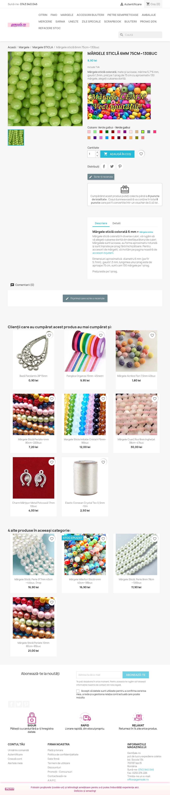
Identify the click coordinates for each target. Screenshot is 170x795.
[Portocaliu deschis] (131, 138)
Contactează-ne (57, 776)
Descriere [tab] (101, 223)
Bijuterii (131, 21)
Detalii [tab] (117, 223)
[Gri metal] (149, 132)
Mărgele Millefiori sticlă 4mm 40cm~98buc (85, 581)
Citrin (43, 15)
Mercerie (45, 21)
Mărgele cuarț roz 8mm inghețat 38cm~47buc (136, 441)
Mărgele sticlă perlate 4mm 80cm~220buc (33, 441)
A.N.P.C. (52, 780)
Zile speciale (91, 21)
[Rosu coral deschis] (143, 138)
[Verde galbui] (143, 132)
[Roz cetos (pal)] (131, 132)
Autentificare (15, 754)
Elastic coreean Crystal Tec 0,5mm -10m (85, 504)
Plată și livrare (55, 750)
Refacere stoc (50, 28)
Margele (67, 15)
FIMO (54, 15)
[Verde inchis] (107, 132)
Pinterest (120, 166)
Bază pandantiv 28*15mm (33, 375)
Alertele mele (15, 763)
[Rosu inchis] (113, 138)
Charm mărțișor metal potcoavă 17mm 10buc (33, 504)
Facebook (11, 704)
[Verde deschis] (95, 132)
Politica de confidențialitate (63, 754)
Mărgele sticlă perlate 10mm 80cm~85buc (33, 644)
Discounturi (54, 767)
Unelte (73, 21)
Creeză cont (15, 758)
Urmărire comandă (18, 750)
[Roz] (89, 132)
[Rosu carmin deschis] (155, 132)
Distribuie (104, 166)
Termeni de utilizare (59, 763)
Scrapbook (112, 21)
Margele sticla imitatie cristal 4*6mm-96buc (85, 441)
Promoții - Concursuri (60, 771)
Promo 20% (148, 21)
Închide (9, 789)
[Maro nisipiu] (89, 138)
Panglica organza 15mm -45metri (85, 375)
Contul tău (16, 744)
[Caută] (140, 34)
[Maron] (113, 132)
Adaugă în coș (117, 154)
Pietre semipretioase (122, 15)
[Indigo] (95, 138)
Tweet (112, 166)
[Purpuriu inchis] (119, 138)
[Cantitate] (91, 154)
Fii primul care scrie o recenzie (85, 298)
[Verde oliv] (137, 138)
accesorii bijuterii (102, 253)
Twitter (18, 704)
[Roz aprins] (119, 132)
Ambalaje (149, 15)
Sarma (60, 21)
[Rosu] (101, 132)
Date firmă (53, 758)
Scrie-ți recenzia (101, 177)
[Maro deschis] (137, 132)
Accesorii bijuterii (90, 15)
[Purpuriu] (125, 132)
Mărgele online (146, 232)
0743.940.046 (28, 4)
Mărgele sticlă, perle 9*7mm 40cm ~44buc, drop (33, 581)
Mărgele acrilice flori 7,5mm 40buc (136, 375)
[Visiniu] (125, 138)
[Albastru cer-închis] (107, 138)
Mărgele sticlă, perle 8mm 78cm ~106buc (136, 581)
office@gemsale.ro (138, 779)
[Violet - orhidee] (101, 138)
